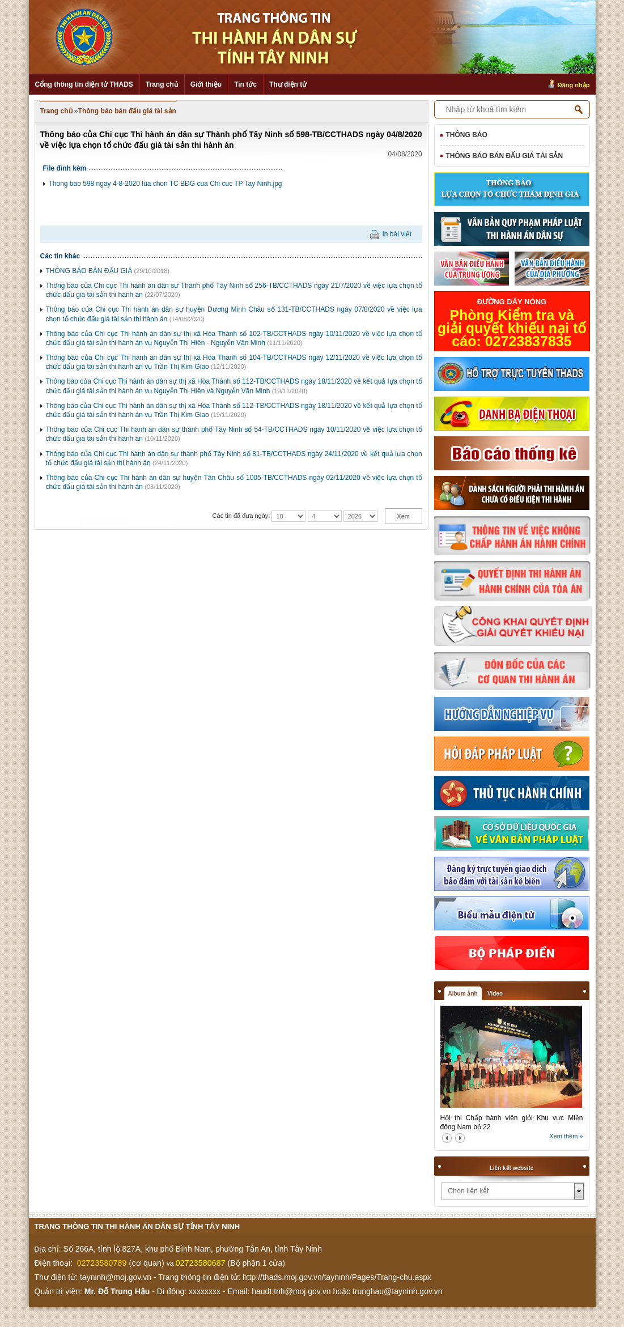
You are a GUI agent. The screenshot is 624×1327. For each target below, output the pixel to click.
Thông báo (466, 135)
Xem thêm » (566, 1136)
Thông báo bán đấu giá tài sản (127, 111)
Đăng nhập (574, 85)
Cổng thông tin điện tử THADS (84, 84)
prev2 (446, 1138)
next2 (459, 1138)
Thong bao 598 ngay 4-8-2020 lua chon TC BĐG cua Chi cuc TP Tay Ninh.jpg (165, 184)
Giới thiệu (206, 84)
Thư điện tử (288, 84)
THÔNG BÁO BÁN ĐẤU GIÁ (89, 271)
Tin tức (245, 84)
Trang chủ (162, 84)
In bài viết (396, 234)
